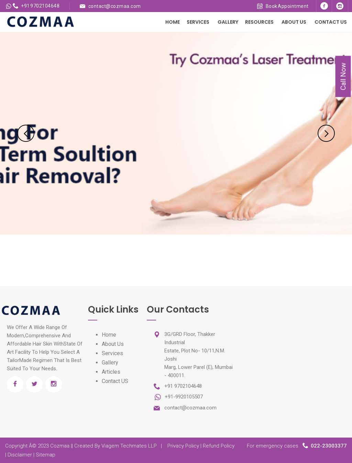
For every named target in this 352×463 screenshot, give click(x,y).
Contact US (115, 381)
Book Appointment (283, 6)
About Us (294, 22)
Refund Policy (218, 446)
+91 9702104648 (36, 6)
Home (172, 22)
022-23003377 (329, 446)
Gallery (228, 22)
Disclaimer (20, 455)
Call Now (343, 76)
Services (198, 22)
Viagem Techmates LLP (129, 446)
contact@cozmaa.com (114, 6)
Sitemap (45, 455)
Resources (259, 22)
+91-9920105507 (183, 397)
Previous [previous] (25, 133)
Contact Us (331, 22)
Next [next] (326, 133)
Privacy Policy (183, 446)
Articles (111, 372)
